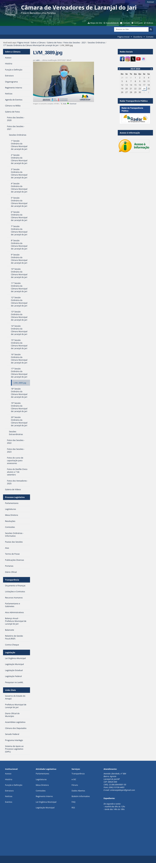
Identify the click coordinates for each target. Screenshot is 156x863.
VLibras (149, 22)
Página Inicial (123, 36)
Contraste (138, 22)
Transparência (12, 579)
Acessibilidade (112, 22)
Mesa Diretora (42, 785)
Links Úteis (10, 690)
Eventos (8, 802)
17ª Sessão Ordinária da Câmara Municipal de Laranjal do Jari (30, 45)
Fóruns (75, 785)
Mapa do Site (96, 22)
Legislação (10, 652)
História (8, 779)
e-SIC (74, 779)
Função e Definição (13, 785)
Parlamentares (42, 773)
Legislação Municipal (45, 807)
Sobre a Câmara (38, 42)
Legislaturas (41, 779)
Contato (126, 22)
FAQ (73, 802)
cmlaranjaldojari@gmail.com (122, 790)
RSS (73, 807)
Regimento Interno (44, 796)
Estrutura (9, 790)
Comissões (41, 790)
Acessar (150, 1)
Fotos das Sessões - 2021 (75, 42)
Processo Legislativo (15, 497)
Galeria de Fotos (54, 42)
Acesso (8, 773)
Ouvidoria (137, 36)
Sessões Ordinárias (96, 42)
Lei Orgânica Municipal (46, 802)
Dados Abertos (78, 790)
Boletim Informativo (81, 796)
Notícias (8, 796)
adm (38, 60)
